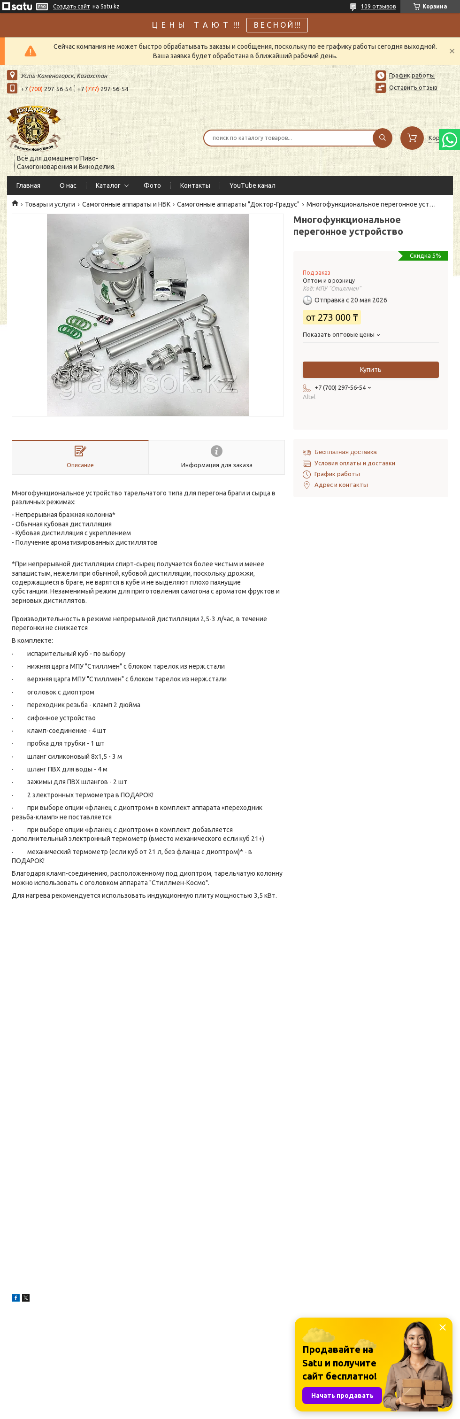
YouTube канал (253, 185)
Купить (371, 369)
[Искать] (382, 138)
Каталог (108, 185)
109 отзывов (378, 6)
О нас (68, 185)
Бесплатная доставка (345, 451)
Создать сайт (71, 6)
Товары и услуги (50, 204)
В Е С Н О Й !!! (277, 25)
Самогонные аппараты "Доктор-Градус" (238, 204)
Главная (28, 185)
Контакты (195, 185)
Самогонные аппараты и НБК (126, 204)
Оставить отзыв (413, 87)
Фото (152, 185)
